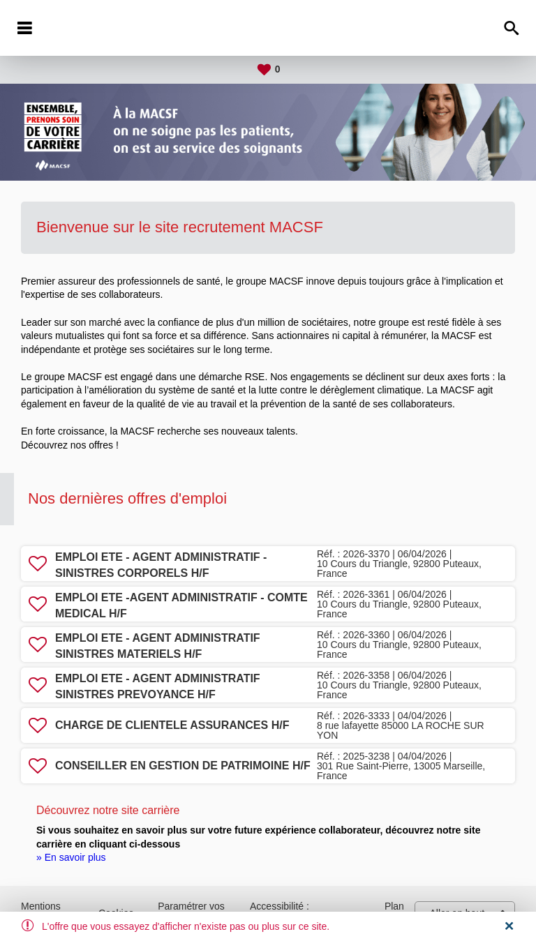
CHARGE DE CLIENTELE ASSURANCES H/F (172, 725)
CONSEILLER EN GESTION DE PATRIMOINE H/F (183, 765)
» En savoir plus (71, 857)
